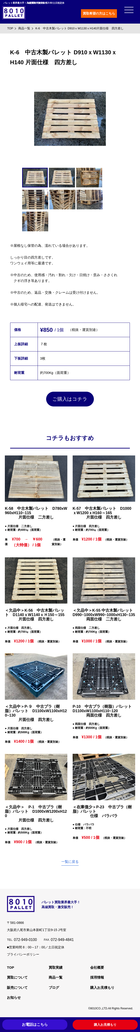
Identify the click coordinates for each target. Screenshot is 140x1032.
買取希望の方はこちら (99, 13)
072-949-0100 (25, 940)
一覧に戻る (70, 862)
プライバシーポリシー (23, 954)
